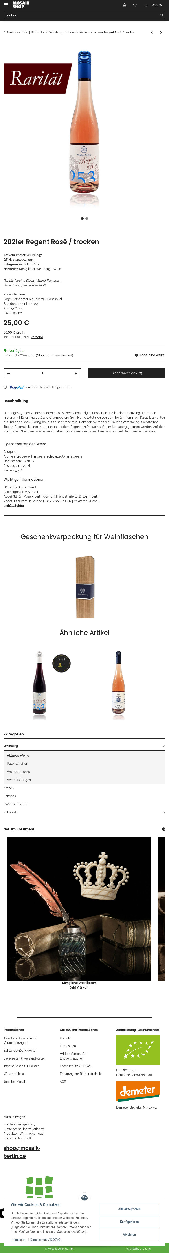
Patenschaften (17, 763)
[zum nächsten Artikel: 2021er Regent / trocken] (160, 32)
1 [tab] (82, 218)
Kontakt (65, 1038)
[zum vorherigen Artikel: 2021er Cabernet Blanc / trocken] (151, 32)
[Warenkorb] (152, 4)
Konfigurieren (129, 1222)
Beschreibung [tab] (16, 400)
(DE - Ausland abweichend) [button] (54, 355)
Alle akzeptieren (129, 1209)
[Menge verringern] (8, 373)
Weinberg (11, 746)
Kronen (9, 788)
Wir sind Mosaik (15, 1074)
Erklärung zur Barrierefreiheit (80, 1074)
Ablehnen (129, 1234)
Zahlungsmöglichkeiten (20, 1050)
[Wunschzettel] (135, 4)
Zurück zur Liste (17, 32)
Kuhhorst (10, 812)
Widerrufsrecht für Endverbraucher (73, 1056)
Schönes (10, 796)
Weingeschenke (18, 771)
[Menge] (42, 373)
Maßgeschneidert (16, 804)
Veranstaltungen (19, 780)
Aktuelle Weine (29, 264)
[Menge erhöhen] (76, 373)
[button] (124, 4)
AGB (63, 1081)
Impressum (18, 1240)
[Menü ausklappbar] (6, 2)
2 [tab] (86, 218)
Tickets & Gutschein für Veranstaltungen (20, 1040)
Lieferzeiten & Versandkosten (24, 1058)
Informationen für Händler (22, 1066)
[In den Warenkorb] (7, 45)
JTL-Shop (145, 1248)
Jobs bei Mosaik (15, 1081)
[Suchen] (81, 15)
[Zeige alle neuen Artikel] (163, 829)
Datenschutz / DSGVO (45, 1240)
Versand (37, 337)
